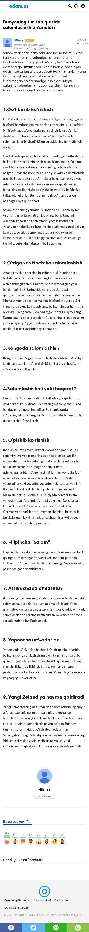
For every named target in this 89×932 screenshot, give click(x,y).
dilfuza (18, 40)
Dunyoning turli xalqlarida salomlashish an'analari (32, 24)
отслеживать (44, 796)
